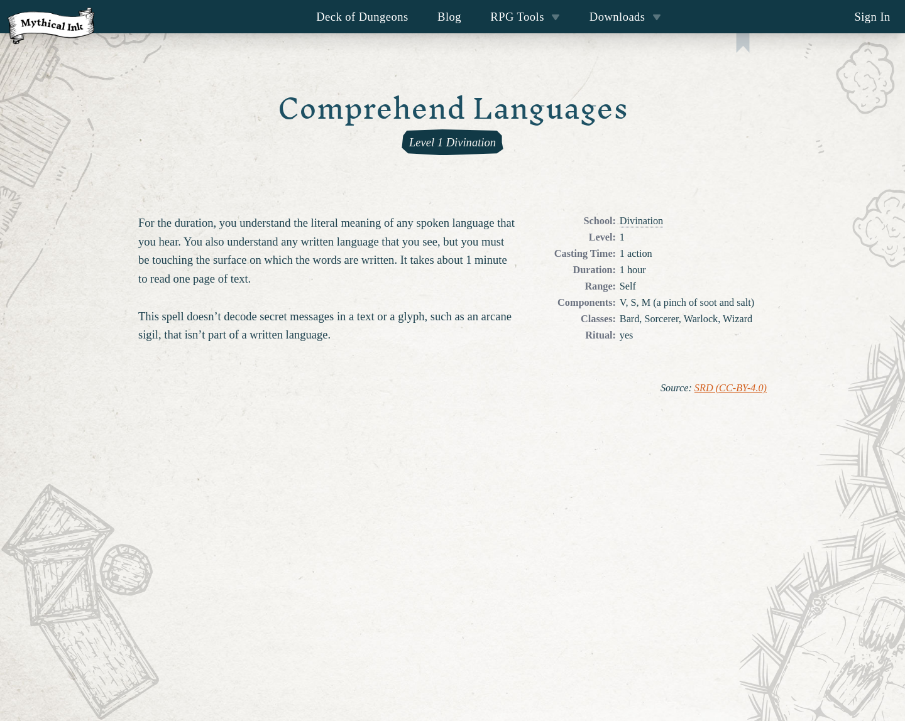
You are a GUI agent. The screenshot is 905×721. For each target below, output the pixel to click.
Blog (449, 16)
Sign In (872, 16)
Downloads (625, 16)
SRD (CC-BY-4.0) (730, 388)
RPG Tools (525, 16)
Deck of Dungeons (362, 16)
